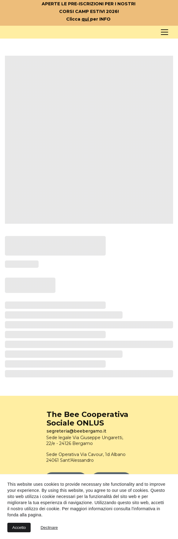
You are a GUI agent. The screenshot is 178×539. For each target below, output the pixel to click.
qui (85, 19)
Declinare (49, 527)
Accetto (19, 527)
